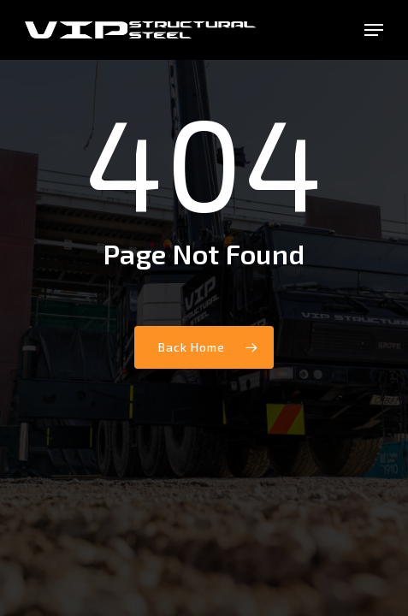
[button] (373, 29)
